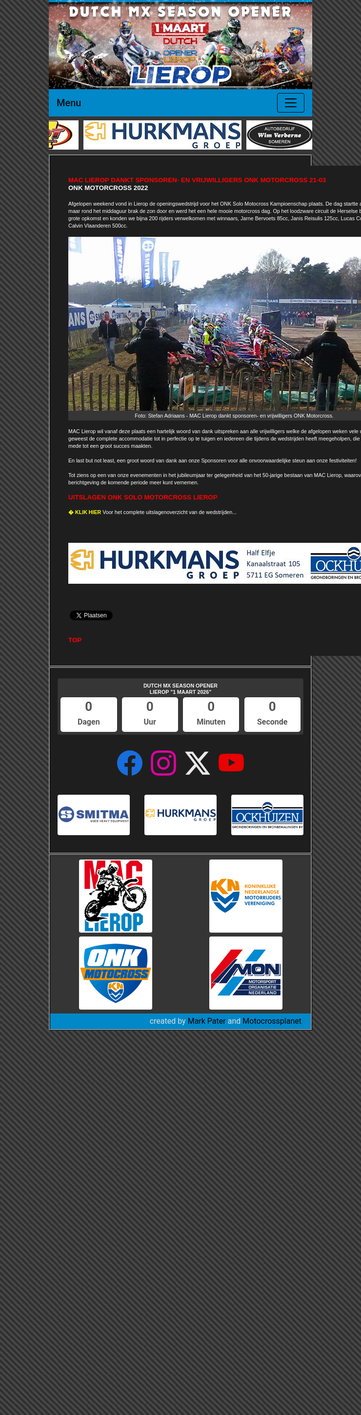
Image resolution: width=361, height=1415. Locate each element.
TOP (74, 640)
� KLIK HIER (84, 512)
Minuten (211, 722)
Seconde (272, 722)
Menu (69, 103)
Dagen (89, 722)
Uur (150, 722)
